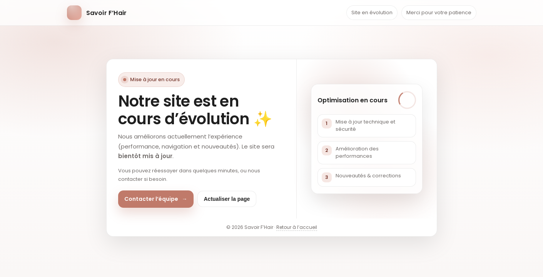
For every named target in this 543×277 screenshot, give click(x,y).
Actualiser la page (227, 199)
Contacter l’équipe (155, 199)
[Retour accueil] (97, 12)
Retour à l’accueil (296, 227)
